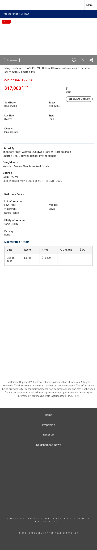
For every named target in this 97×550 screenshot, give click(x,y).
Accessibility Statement (71, 518)
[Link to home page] (6, 5)
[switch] (74, 60)
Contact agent (11, 60)
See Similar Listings (79, 99)
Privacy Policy (39, 518)
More (89, 5)
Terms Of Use (15, 518)
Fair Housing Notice (48, 521)
